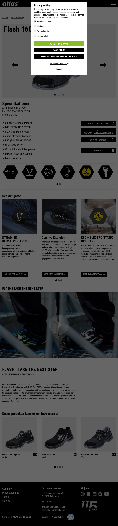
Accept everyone (59, 43)
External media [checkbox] (43, 31)
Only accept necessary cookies (59, 56)
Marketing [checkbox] (41, 26)
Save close (59, 49)
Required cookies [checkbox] (44, 21)
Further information (59, 63)
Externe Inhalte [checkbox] (43, 36)
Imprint (59, 68)
